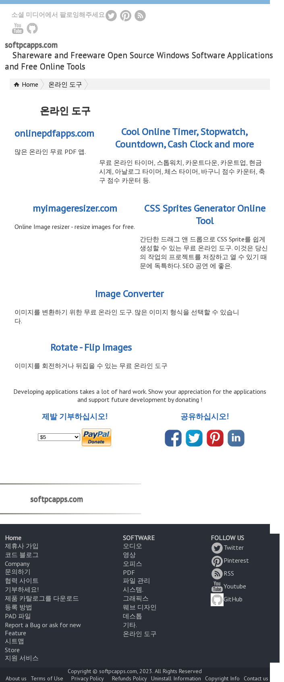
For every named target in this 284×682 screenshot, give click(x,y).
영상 (129, 555)
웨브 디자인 (140, 607)
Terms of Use (47, 678)
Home (30, 84)
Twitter (227, 547)
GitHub (227, 599)
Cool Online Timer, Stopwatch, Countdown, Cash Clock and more (184, 137)
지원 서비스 (22, 658)
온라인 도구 (65, 84)
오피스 (132, 563)
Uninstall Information (176, 678)
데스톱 (132, 616)
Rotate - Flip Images (91, 347)
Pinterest (230, 560)
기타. (130, 625)
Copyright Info (222, 678)
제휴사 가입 (22, 546)
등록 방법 (18, 607)
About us (16, 678)
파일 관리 (136, 580)
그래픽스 (136, 598)
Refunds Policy (129, 678)
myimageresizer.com (75, 208)
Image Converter (129, 293)
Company (17, 563)
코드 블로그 (22, 555)
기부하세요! (22, 589)
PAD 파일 (18, 616)
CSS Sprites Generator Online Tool (204, 214)
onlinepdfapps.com (54, 133)
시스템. (133, 589)
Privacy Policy (87, 678)
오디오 (132, 546)
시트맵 (14, 641)
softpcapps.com (31, 45)
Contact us (256, 678)
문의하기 (18, 572)
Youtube (228, 586)
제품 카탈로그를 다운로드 (42, 598)
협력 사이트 (22, 580)
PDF (129, 572)
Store (12, 650)
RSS (222, 573)
